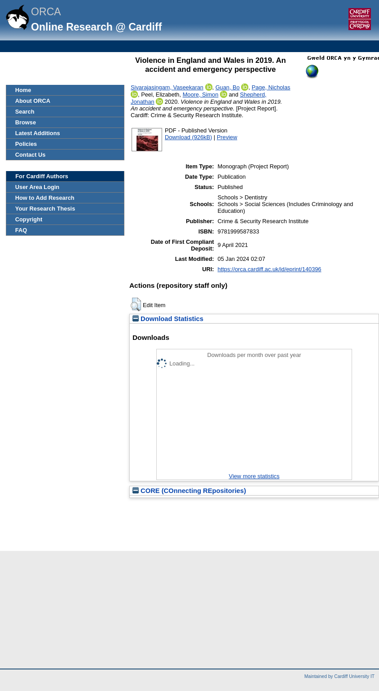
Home (23, 90)
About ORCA (32, 100)
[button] (136, 304)
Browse (25, 122)
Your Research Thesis (45, 208)
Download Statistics (167, 318)
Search (25, 111)
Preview (227, 137)
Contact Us (30, 154)
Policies (26, 144)
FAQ (21, 230)
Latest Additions (37, 133)
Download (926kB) (188, 137)
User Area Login (37, 187)
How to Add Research (45, 197)
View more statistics (254, 476)
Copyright (28, 219)
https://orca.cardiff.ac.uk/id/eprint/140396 (270, 269)
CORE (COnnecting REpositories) (189, 490)
